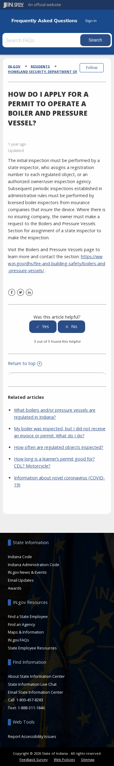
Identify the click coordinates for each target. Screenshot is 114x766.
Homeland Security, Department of (42, 71)
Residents (40, 66)
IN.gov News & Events (27, 572)
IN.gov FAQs (18, 640)
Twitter (20, 292)
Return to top (25, 363)
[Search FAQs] (42, 40)
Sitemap (88, 759)
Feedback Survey (33, 759)
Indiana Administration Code (33, 564)
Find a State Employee (28, 616)
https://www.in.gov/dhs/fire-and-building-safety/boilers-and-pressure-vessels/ (56, 263)
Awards (15, 588)
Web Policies (64, 759)
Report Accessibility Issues (32, 736)
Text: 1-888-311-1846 (26, 707)
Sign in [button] (91, 20)
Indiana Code (20, 556)
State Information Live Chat (32, 684)
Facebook (12, 292)
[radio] (43, 326)
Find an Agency (21, 624)
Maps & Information (26, 632)
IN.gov (14, 66)
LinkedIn (29, 292)
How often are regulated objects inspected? (58, 447)
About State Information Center (36, 676)
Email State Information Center (35, 692)
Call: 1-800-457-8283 (25, 699)
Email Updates (21, 580)
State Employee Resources (32, 647)
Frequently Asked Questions (45, 20)
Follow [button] (91, 67)
